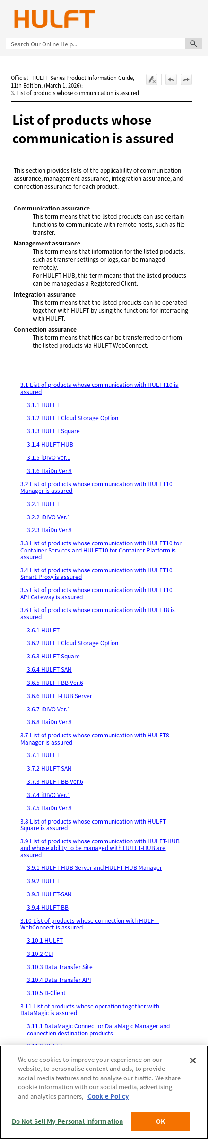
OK (160, 1121)
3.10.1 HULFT (45, 940)
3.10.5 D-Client (46, 993)
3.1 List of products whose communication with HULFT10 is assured (99, 387)
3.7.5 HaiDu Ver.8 (49, 808)
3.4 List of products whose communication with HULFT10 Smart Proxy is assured (96, 573)
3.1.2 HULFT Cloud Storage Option (72, 417)
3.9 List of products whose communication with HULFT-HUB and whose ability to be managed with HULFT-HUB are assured (100, 848)
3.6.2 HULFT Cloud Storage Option (72, 643)
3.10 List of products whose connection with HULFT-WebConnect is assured (89, 923)
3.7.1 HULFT (43, 755)
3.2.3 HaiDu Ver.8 (49, 530)
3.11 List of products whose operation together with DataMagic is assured (89, 1009)
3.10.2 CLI (40, 953)
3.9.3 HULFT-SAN (49, 894)
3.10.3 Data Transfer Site (60, 967)
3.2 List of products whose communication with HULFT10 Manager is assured (96, 487)
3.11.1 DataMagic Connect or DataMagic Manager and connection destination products (98, 1029)
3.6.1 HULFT (43, 630)
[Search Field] (104, 43)
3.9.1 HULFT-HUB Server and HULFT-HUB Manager (94, 867)
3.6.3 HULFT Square (53, 656)
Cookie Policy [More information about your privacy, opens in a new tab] (108, 1096)
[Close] (192, 1060)
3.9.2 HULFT (43, 880)
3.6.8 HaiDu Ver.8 (49, 722)
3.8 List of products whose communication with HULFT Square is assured (93, 824)
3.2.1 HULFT (43, 503)
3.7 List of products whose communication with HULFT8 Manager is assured (94, 738)
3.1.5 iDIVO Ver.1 (48, 457)
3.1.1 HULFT (43, 405)
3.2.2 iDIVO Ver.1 (48, 517)
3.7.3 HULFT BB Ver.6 (55, 781)
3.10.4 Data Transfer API (59, 979)
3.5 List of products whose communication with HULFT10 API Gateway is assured (96, 593)
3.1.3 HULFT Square (53, 431)
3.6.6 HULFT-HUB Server (59, 696)
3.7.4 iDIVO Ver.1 (48, 794)
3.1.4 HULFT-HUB (50, 444)
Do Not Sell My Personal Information (67, 1121)
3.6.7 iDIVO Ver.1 (48, 709)
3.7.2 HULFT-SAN (49, 768)
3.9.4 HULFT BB (48, 907)
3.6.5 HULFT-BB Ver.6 (55, 682)
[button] (193, 43)
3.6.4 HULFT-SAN (49, 669)
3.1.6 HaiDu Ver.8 (49, 470)
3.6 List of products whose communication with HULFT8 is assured (97, 612)
